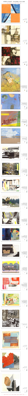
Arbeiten (7, 394)
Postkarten (15, 394)
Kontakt (12, 394)
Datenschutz (21, 394)
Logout (23, 394)
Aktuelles (5, 394)
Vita (10, 394)
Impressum (18, 394)
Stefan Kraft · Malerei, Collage (14, 1)
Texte (9, 394)
